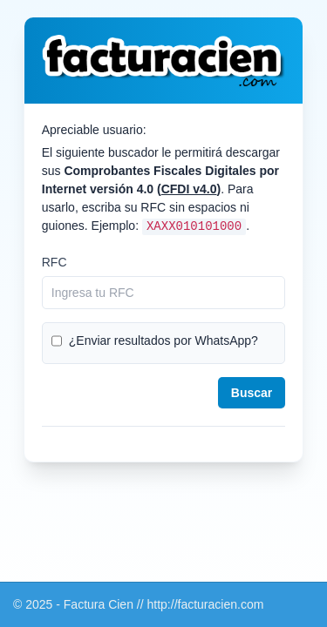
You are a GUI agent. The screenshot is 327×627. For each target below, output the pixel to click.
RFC (54, 262)
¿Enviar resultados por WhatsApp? (163, 340)
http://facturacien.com (205, 604)
